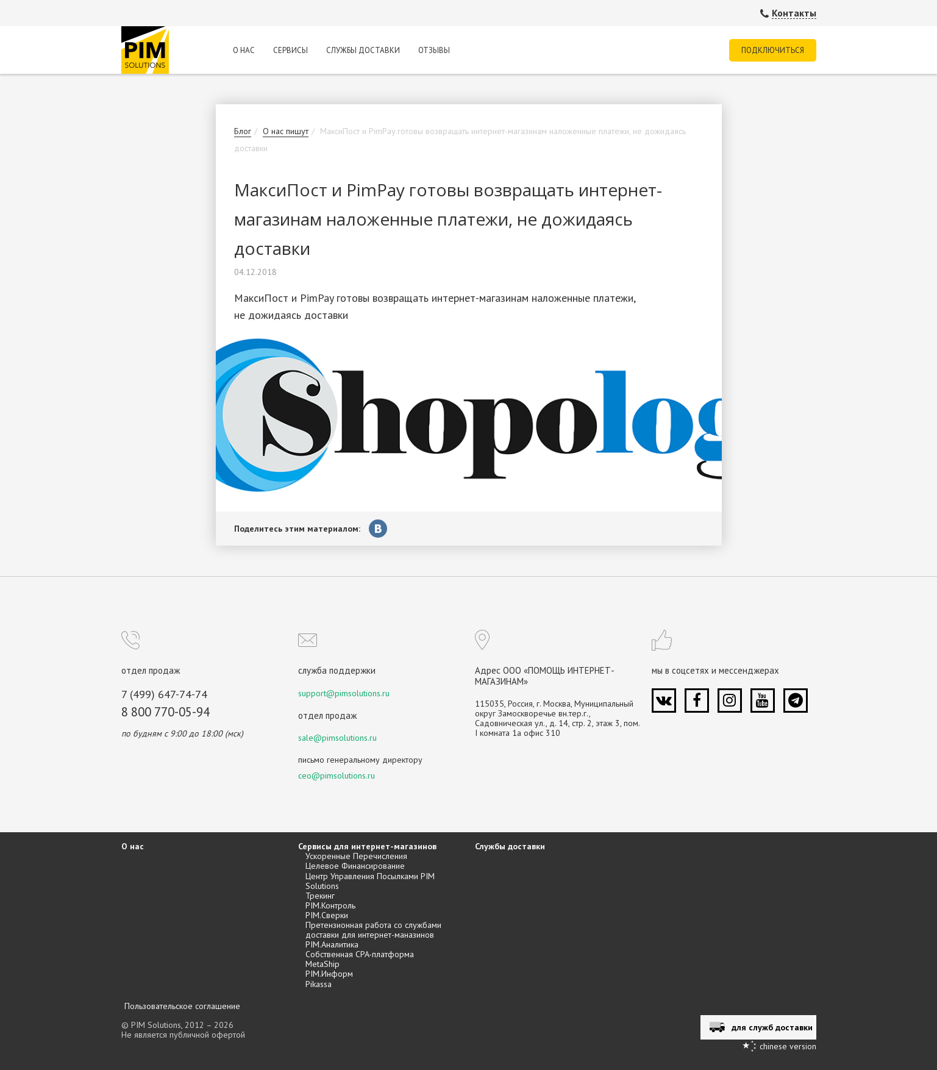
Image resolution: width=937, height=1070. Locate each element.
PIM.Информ (329, 974)
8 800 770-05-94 (165, 712)
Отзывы (434, 50)
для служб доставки (772, 1027)
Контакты (794, 13)
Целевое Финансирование (355, 866)
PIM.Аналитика (331, 944)
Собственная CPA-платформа (359, 954)
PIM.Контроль (330, 905)
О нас (244, 50)
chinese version (788, 1046)
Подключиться (772, 50)
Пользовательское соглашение (182, 1006)
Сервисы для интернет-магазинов (367, 846)
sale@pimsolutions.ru (337, 737)
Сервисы (290, 50)
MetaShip (322, 964)
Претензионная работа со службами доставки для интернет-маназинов (373, 930)
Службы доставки (363, 50)
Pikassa (318, 984)
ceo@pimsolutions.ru (336, 775)
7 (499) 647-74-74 (164, 694)
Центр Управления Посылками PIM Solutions (370, 881)
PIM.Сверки (326, 915)
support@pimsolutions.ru (344, 693)
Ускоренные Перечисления (356, 856)
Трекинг (320, 896)
